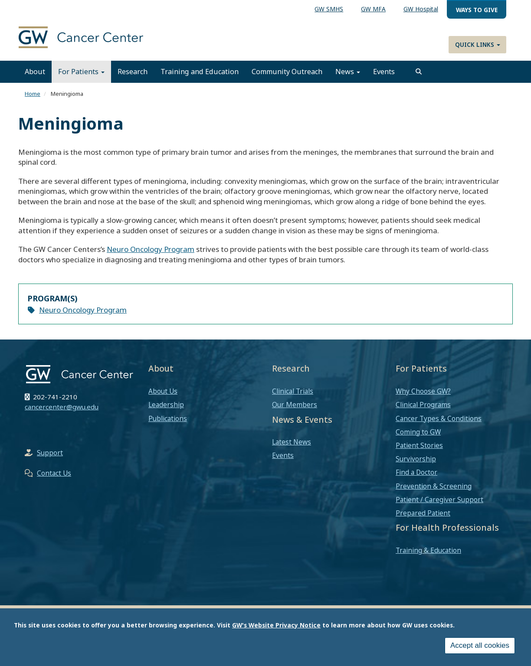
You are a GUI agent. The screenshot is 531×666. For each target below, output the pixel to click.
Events (384, 71)
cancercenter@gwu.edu (61, 406)
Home (32, 94)
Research (133, 71)
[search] (418, 71)
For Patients (81, 71)
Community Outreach (287, 71)
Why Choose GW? (423, 391)
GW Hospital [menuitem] (420, 9)
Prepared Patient (423, 513)
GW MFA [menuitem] (373, 9)
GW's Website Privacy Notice (276, 625)
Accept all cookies (479, 645)
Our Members (294, 404)
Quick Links (477, 44)
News (347, 71)
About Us (162, 391)
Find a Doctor (416, 472)
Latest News (291, 441)
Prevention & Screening (434, 486)
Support (50, 452)
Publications (167, 418)
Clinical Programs (423, 404)
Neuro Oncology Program (150, 249)
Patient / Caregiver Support (439, 499)
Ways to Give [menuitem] (477, 10)
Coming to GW (418, 432)
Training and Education (200, 71)
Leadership (166, 404)
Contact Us (54, 473)
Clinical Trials (292, 391)
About (35, 71)
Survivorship (416, 458)
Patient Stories (419, 445)
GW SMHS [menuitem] (329, 9)
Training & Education (428, 550)
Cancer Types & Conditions (439, 418)
